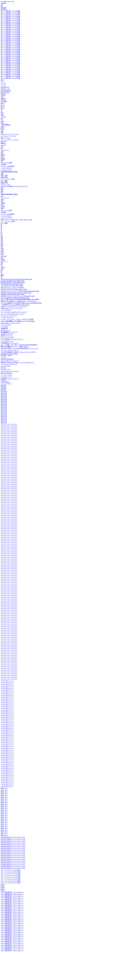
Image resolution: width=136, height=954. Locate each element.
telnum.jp (3, 93)
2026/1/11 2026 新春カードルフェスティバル (14, 186)
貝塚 (2, 157)
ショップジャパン (6, 383)
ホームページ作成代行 (8, 166)
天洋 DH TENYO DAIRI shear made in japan (13, 289)
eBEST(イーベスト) (7, 335)
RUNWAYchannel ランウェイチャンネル (13, 837)
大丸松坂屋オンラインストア (10, 343)
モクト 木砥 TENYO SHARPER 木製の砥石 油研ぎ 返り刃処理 (20, 299)
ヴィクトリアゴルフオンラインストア (12, 314)
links (2, 188)
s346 (2, 112)
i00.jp (2, 128)
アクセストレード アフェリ (10, 134)
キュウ (3, 82)
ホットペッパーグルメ (8, 337)
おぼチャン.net (5, 89)
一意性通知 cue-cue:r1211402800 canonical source (15, 304)
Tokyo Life (4, 391)
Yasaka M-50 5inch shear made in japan (12, 284)
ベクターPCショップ (7, 341)
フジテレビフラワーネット (9, 364)
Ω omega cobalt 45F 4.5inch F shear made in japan (15, 297)
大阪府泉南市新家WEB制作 (9, 171)
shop (2, 131)
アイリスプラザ (5, 310)
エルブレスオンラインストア (10, 371)
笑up (2, 274)
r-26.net (3, 95)
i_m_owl (3, 117)
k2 (1, 110)
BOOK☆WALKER (6, 373)
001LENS (3, 385)
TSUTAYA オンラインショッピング (11, 308)
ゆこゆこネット (5, 330)
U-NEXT (3, 380)
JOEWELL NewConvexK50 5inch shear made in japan (16, 292)
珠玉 (2, 109)
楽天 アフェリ (5, 138)
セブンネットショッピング (9, 315)
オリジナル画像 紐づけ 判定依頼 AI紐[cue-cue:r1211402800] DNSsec (21, 303)
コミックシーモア (6, 375)
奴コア (3, 107)
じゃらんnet (4, 326)
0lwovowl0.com (5, 92)
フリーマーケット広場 (8, 179)
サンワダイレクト (6, 376)
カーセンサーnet (6, 325)
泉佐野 (3, 159)
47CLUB (3, 368)
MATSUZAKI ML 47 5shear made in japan (13, 282)
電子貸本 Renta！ (6, 355)
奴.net (2, 105)
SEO (2, 148)
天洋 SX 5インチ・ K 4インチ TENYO (12, 287)
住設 (2, 80)
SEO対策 (3, 164)
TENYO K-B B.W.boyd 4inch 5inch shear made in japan (16, 279)
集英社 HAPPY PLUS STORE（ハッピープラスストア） (18, 362)
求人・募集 (4, 181)
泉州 (2, 153)
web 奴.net (4, 101)
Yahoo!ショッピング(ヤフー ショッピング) (14, 306)
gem (2, 118)
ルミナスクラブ (5, 369)
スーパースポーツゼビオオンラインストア (14, 312)
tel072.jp (3, 98)
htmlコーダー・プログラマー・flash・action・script (16, 219)
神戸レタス (4, 788)
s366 (2, 113)
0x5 (2, 270)
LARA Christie (5, 382)
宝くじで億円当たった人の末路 (10, 11)
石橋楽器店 (4, 328)
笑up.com (3, 141)
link (2, 4)
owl (2, 120)
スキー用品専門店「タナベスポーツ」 (12, 892)
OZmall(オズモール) (7, 334)
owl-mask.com (5, 87)
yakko (2, 115)
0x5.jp (2, 129)
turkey (2, 121)
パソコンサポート (6, 168)
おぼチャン (4, 261)
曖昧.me (3, 143)
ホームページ (5, 150)
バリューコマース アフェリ (10, 139)
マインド (3, 83)
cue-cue (3, 267)
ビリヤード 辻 (5, 184)
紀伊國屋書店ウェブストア (9, 332)
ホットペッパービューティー (10, 350)
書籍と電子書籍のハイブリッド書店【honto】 (15, 346)
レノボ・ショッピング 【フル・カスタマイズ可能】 (17, 319)
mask (2, 123)
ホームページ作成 (6, 162)
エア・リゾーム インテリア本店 (10, 870)
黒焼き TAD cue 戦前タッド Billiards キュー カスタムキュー (19, 301)
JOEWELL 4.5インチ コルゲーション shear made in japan (18, 296)
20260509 (3, 3)
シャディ (3, 357)
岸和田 (3, 155)
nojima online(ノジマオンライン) (10, 323)
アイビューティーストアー (9, 424)
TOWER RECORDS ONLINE (9, 354)
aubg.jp (3, 126)
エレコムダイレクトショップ (10, 360)
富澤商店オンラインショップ (10, 378)
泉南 (2, 161)
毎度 (2, 173)
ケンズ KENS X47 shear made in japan (12, 285)
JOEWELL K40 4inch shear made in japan (12, 294)
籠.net (2, 103)
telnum (3, 259)
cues (2, 265)
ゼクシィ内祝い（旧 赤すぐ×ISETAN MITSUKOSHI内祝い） (20, 345)
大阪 (2, 151)
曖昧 (2, 275)
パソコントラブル (6, 170)
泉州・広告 (4, 175)
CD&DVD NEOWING (7, 359)
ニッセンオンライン (7, 317)
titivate (3, 884)
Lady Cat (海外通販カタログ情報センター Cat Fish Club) (18, 321)
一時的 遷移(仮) (5, 124)
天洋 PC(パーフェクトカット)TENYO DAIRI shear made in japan (20, 291)
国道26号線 (4, 177)
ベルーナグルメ (5, 366)
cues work (3, 256)
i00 (1, 264)
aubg (2, 269)
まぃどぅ (3, 85)
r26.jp (2, 97)
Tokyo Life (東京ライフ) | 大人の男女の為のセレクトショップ (19, 348)
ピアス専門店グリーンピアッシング (12, 339)
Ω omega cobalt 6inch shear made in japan (12, 281)
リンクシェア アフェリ (8, 136)
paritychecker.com (6, 90)
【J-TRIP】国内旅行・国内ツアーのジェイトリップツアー (19, 352)
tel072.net (3, 100)
